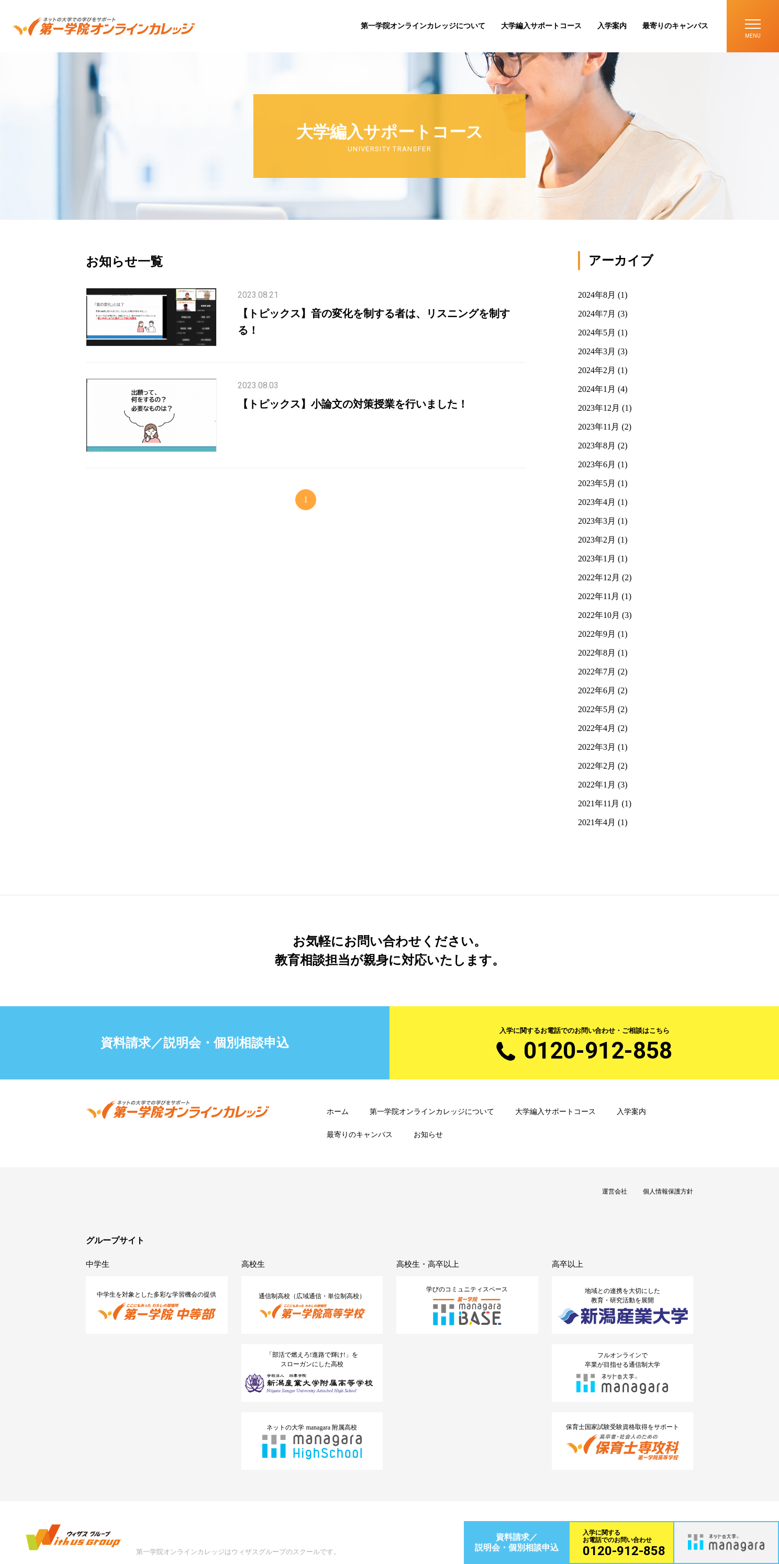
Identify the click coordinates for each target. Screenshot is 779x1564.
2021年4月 (597, 822)
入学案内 (612, 26)
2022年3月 (597, 746)
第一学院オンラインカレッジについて (423, 26)
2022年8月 (597, 652)
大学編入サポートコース (541, 26)
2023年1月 (597, 558)
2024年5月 (597, 332)
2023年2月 (597, 539)
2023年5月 (597, 483)
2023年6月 (597, 464)
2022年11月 (598, 596)
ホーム (338, 1112)
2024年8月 (597, 294)
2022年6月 (597, 690)
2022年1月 (597, 784)
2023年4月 (597, 502)
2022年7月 (597, 671)
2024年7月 (597, 313)
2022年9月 (597, 633)
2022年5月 (597, 709)
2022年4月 (597, 728)
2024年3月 (597, 351)
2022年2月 (597, 765)
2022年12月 (599, 577)
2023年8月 (597, 445)
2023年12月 (599, 407)
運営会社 (614, 1191)
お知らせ (428, 1135)
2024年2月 (597, 370)
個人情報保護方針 (668, 1191)
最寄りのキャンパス (675, 26)
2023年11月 (598, 426)
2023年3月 (597, 520)
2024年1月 (597, 389)
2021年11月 (598, 803)
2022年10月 (599, 615)
